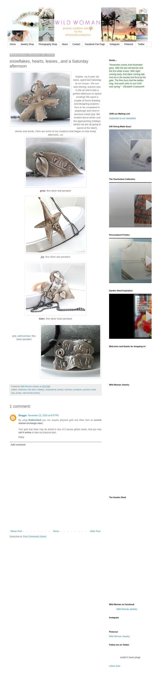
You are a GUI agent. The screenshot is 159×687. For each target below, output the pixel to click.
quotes (18, 393)
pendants (78, 389)
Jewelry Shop (27, 44)
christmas (22, 389)
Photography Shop (48, 44)
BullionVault (34, 420)
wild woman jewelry (31, 393)
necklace (68, 389)
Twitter (141, 44)
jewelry (60, 389)
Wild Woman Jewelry (126, 609)
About (64, 44)
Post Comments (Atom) (34, 536)
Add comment (18, 444)
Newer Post (16, 531)
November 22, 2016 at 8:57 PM (43, 415)
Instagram (114, 44)
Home (13, 44)
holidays (41, 389)
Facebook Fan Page (95, 44)
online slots (114, 666)
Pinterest (128, 44)
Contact (76, 44)
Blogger (22, 415)
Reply (21, 437)
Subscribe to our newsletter (122, 118)
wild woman (24, 336)
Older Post (95, 531)
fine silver (32, 389)
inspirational (51, 389)
